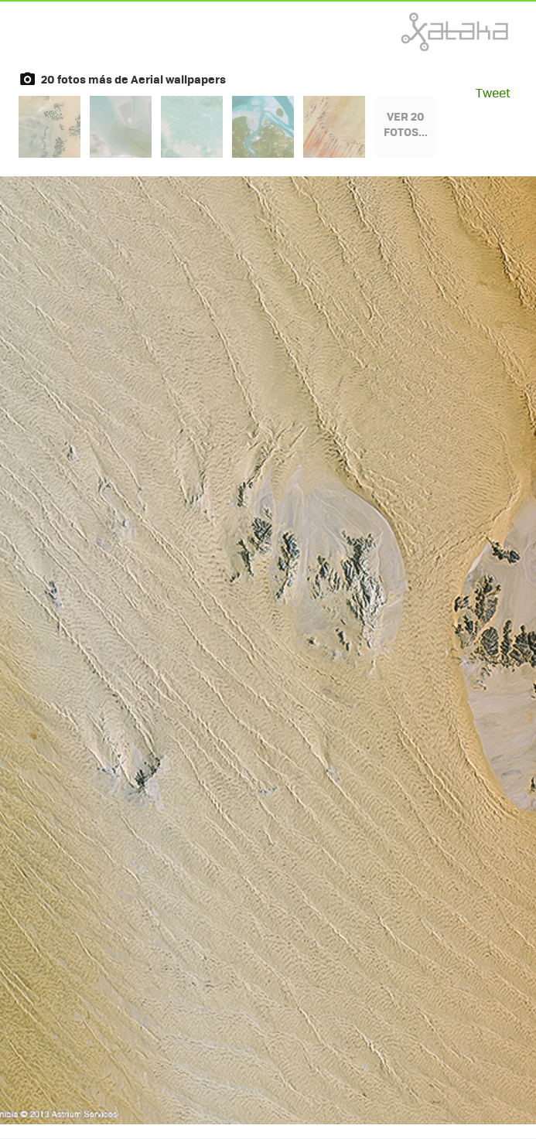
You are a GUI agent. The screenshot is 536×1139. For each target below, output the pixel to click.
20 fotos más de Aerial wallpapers (133, 78)
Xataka (420, 32)
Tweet (493, 92)
